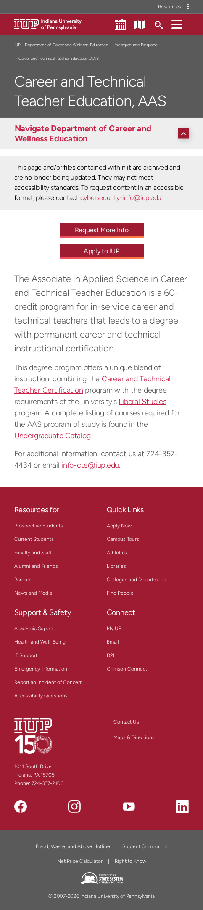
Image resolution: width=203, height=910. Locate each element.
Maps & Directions (134, 737)
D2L (111, 655)
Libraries (116, 566)
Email (113, 642)
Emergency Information (40, 669)
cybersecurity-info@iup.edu (120, 198)
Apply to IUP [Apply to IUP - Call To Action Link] (101, 251)
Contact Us (126, 722)
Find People (120, 593)
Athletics (117, 553)
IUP (17, 45)
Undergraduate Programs (135, 45)
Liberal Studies (142, 401)
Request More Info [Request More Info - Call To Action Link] (102, 230)
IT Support (25, 655)
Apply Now (119, 526)
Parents (23, 580)
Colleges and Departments (137, 580)
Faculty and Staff (33, 553)
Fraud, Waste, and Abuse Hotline (73, 846)
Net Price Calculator (80, 861)
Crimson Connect (127, 669)
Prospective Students (38, 526)
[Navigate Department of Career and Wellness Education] (103, 133)
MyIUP (114, 628)
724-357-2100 (48, 783)
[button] (176, 24)
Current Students (34, 539)
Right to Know (130, 861)
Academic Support (35, 628)
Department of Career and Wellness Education (66, 45)
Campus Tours (123, 539)
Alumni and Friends (36, 566)
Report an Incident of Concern (48, 682)
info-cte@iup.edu (90, 465)
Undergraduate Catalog (52, 435)
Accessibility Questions (41, 696)
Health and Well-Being (40, 642)
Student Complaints (145, 846)
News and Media (33, 593)
